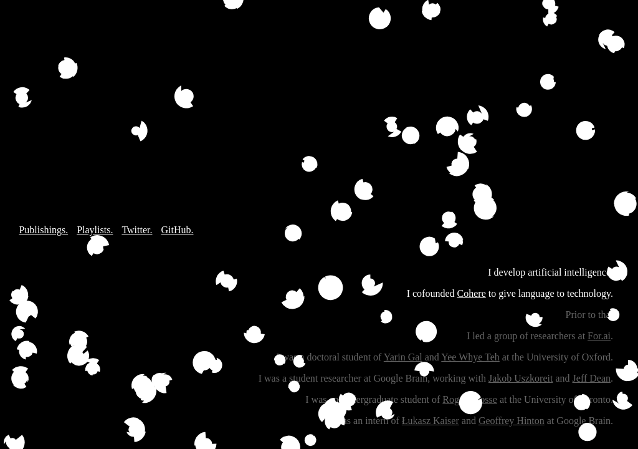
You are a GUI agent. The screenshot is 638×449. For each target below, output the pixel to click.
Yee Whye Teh (470, 357)
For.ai (599, 336)
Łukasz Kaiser (430, 420)
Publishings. (43, 229)
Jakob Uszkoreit (520, 378)
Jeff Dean (592, 378)
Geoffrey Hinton (511, 420)
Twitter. (136, 229)
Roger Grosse (469, 399)
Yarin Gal (403, 357)
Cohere (471, 293)
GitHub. (177, 229)
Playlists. (95, 229)
